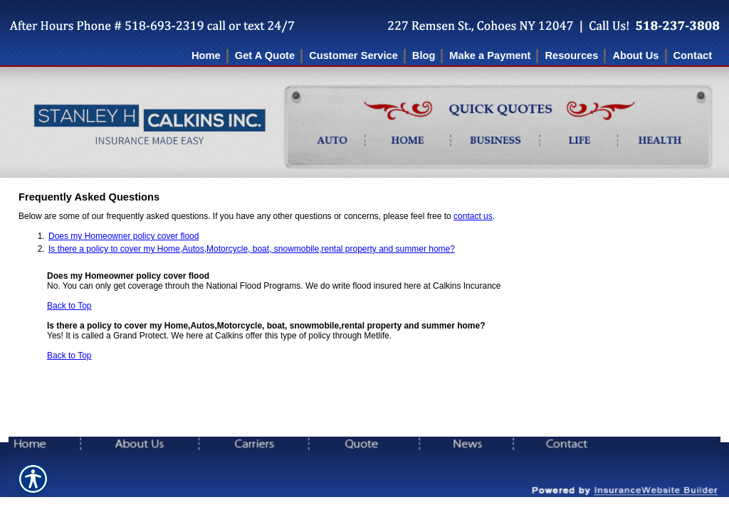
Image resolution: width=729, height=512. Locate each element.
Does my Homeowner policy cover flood (123, 236)
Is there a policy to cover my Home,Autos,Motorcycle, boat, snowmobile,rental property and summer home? (251, 249)
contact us (473, 216)
